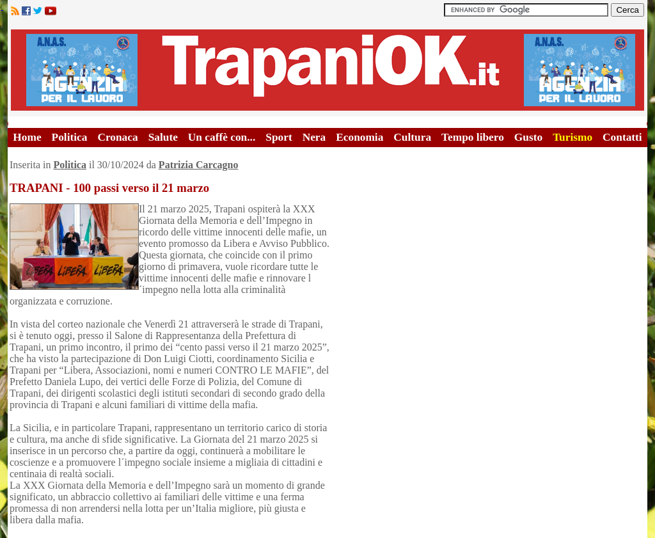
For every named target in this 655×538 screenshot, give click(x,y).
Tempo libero (472, 137)
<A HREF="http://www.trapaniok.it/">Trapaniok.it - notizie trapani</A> (327, 70)
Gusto (528, 137)
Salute (163, 137)
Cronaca (117, 137)
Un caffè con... (221, 137)
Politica (70, 137)
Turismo (572, 137)
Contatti (622, 137)
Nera (314, 137)
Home (27, 137)
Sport (278, 137)
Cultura (412, 137)
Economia (359, 137)
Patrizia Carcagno (199, 164)
